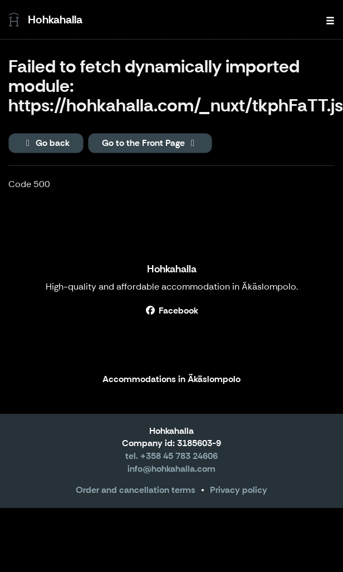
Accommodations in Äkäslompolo (171, 379)
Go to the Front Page (150, 143)
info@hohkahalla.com (171, 469)
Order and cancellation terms (135, 490)
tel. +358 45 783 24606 (171, 456)
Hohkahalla (172, 269)
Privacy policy (238, 490)
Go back (46, 143)
